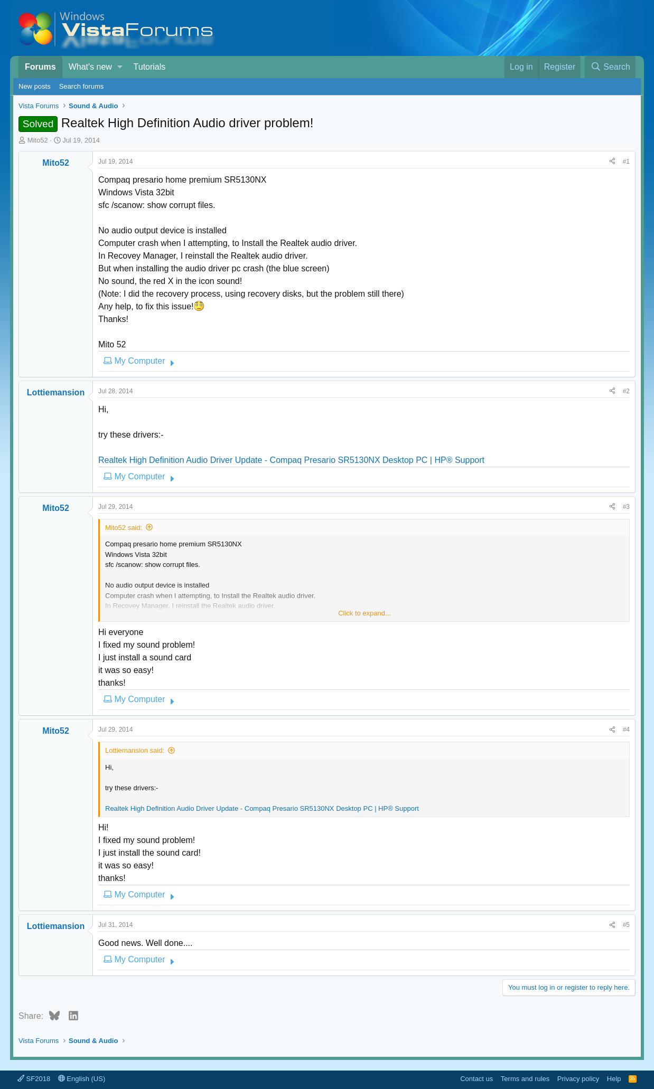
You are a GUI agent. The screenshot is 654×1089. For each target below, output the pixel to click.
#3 (626, 506)
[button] (120, 67)
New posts (34, 86)
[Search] (610, 67)
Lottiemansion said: (134, 750)
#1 (626, 161)
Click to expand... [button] (364, 613)
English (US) (82, 1079)
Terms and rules (525, 1079)
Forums (40, 66)
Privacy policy (578, 1079)
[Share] (612, 161)
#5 (626, 925)
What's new (90, 66)
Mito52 (37, 140)
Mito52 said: (123, 528)
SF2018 (33, 1079)
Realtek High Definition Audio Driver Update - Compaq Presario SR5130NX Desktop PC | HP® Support (291, 460)
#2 (626, 391)
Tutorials (150, 66)
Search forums (81, 86)
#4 (626, 729)
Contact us (476, 1079)
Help (614, 1079)
